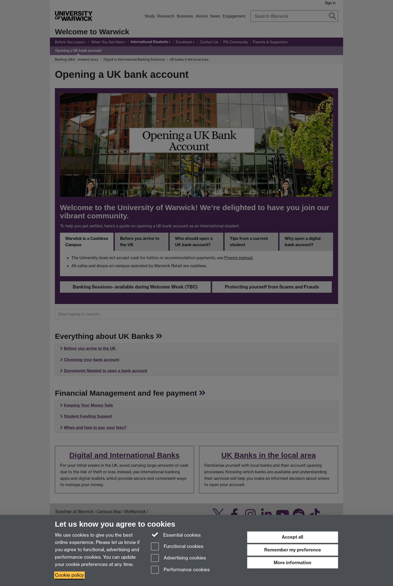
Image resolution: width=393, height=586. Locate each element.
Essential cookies (176, 534)
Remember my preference (292, 550)
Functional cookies (177, 546)
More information (292, 562)
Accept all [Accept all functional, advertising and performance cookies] (292, 537)
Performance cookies (180, 570)
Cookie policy (69, 575)
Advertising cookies (178, 558)
